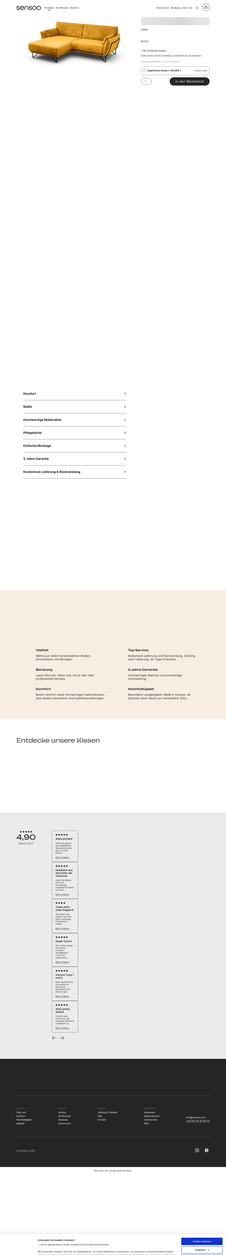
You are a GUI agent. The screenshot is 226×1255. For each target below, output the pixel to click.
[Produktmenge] (146, 81)
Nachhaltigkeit (141, 689)
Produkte (49, 7)
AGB (146, 1123)
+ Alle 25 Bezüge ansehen (153, 50)
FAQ (100, 1116)
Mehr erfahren (62, 857)
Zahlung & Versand (107, 1112)
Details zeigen (45, 1249)
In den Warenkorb (189, 81)
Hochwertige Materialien (74, 420)
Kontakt (102, 1119)
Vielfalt (42, 650)
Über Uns (187, 7)
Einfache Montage (74, 446)
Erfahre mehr (201, 70)
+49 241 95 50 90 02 (198, 1120)
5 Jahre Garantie (74, 459)
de (197, 8)
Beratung (175, 7)
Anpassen (202, 1232)
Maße (74, 406)
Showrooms (163, 7)
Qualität (20, 1123)
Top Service (138, 650)
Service (62, 1112)
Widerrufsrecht (151, 1116)
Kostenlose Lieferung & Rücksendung (74, 472)
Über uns (21, 1112)
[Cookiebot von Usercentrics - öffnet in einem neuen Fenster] (18, 1249)
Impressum (149, 1112)
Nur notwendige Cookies (202, 1241)
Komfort (74, 7)
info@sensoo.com (195, 1117)
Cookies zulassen (202, 1224)
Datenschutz (151, 1119)
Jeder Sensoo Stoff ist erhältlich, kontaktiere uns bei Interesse (171, 55)
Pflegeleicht (74, 433)
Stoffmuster (62, 7)
